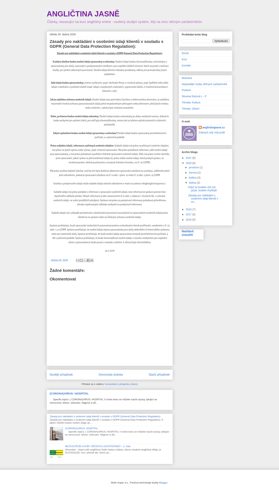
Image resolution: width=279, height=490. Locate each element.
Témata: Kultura (191, 102)
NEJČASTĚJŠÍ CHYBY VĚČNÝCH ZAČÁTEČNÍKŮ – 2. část (97, 446)
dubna (193, 182)
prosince (194, 167)
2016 (189, 219)
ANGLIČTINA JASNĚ (83, 14)
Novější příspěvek (61, 374)
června (193, 172)
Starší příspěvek (159, 374)
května (193, 177)
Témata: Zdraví (190, 108)
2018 (189, 209)
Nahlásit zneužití (188, 233)
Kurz (184, 59)
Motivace (187, 78)
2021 (189, 157)
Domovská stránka (111, 374)
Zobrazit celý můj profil (212, 132)
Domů (185, 53)
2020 (189, 163)
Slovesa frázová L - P (194, 96)
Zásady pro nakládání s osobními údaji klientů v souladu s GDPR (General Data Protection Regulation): (105, 416)
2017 (189, 214)
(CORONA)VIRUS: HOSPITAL (69, 393)
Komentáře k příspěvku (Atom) (121, 384)
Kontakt (186, 65)
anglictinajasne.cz (213, 127)
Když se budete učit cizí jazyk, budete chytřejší (202, 189)
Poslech (186, 90)
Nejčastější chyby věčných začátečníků (204, 84)
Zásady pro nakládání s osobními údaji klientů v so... (203, 198)
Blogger (163, 482)
